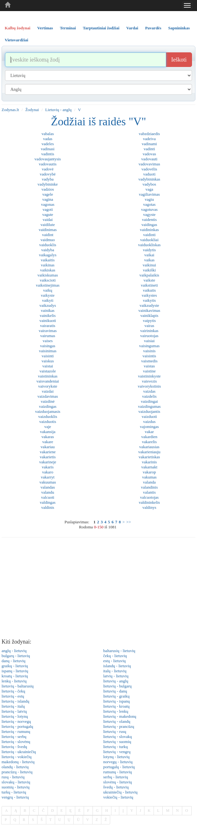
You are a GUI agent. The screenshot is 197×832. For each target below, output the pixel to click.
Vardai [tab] (132, 28)
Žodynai (32, 109)
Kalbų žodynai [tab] (17, 28)
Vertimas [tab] (45, 28)
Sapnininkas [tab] (179, 28)
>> (128, 522)
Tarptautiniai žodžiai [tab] (101, 28)
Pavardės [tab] (153, 28)
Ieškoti (179, 59)
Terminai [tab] (68, 28)
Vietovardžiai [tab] (16, 40)
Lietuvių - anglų (58, 109)
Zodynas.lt (10, 109)
